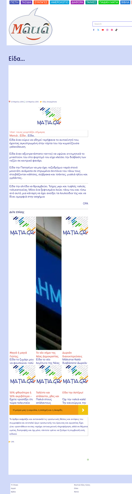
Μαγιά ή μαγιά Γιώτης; (18, 354)
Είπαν (76, 488)
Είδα (44, 102)
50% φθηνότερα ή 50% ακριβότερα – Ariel (21, 394)
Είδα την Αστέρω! (72, 392)
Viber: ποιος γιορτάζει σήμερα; (28, 132)
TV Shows (14, 485)
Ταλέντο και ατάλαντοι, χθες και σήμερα (47, 394)
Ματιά (14, 135)
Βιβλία (13, 492)
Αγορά (13, 488)
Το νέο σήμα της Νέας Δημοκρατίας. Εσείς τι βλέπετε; (47, 356)
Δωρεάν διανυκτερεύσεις (72, 354)
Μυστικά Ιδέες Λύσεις (82, 485)
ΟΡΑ (12, 442)
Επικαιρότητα (52, 102)
